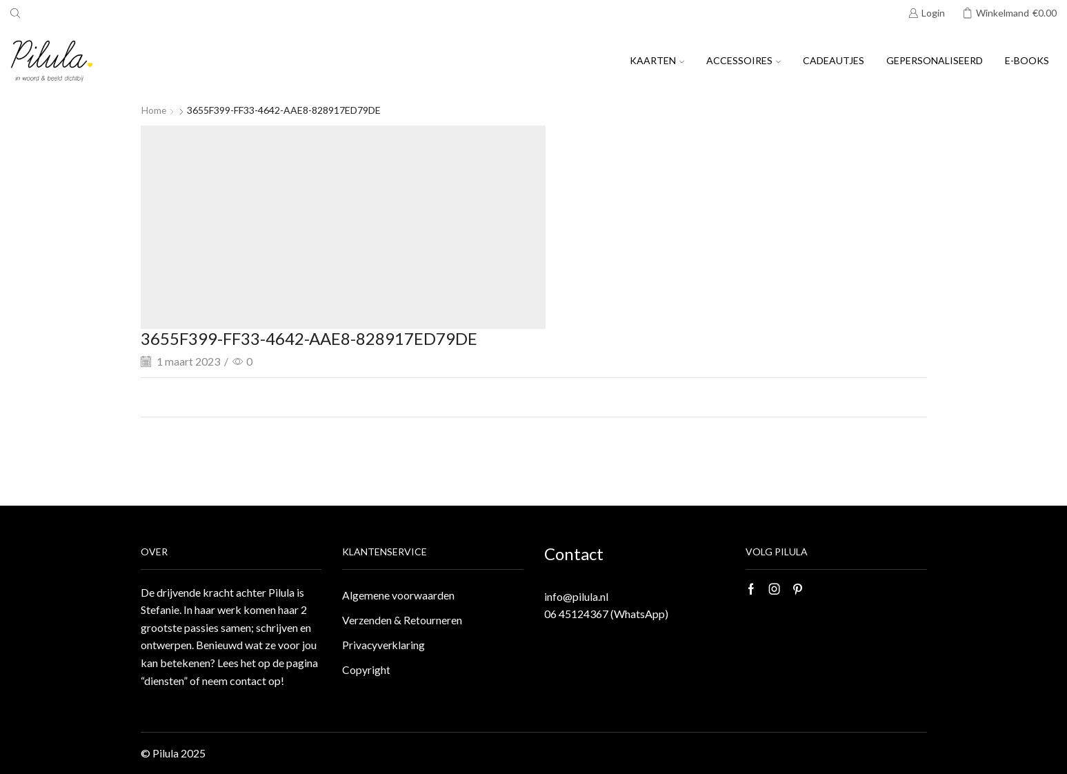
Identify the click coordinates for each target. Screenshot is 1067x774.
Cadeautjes (833, 60)
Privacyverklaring (384, 646)
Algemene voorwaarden (398, 595)
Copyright (366, 671)
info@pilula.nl (576, 596)
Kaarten (657, 60)
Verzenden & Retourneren (402, 621)
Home (154, 110)
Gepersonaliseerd (934, 60)
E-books (1027, 60)
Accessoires (743, 60)
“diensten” (164, 680)
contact (248, 680)
